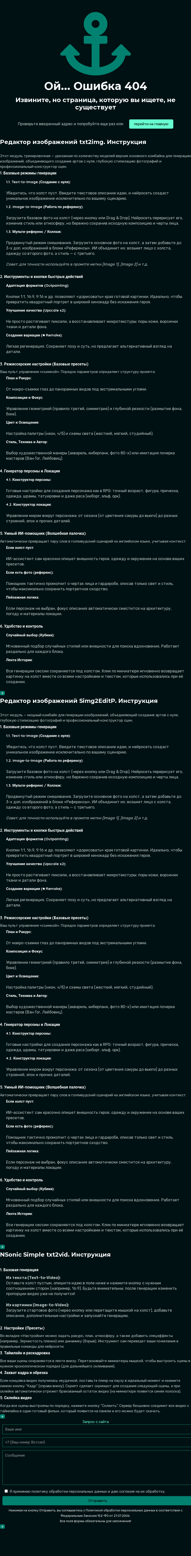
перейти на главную (151, 124)
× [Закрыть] (2, 693)
